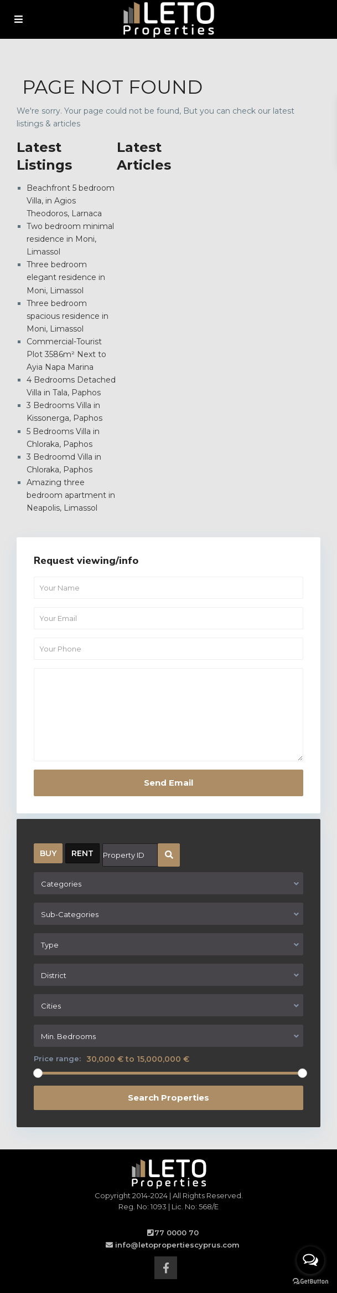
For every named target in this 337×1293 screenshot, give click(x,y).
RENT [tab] (82, 853)
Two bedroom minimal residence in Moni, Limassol (70, 239)
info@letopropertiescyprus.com (177, 1244)
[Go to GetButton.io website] (310, 1281)
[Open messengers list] (310, 1260)
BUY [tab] (48, 853)
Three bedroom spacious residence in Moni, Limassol (67, 316)
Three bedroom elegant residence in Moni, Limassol (66, 277)
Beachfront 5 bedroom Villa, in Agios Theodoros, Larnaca (71, 200)
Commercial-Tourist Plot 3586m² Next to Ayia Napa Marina (66, 354)
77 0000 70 (176, 1232)
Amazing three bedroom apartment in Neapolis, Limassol (71, 495)
